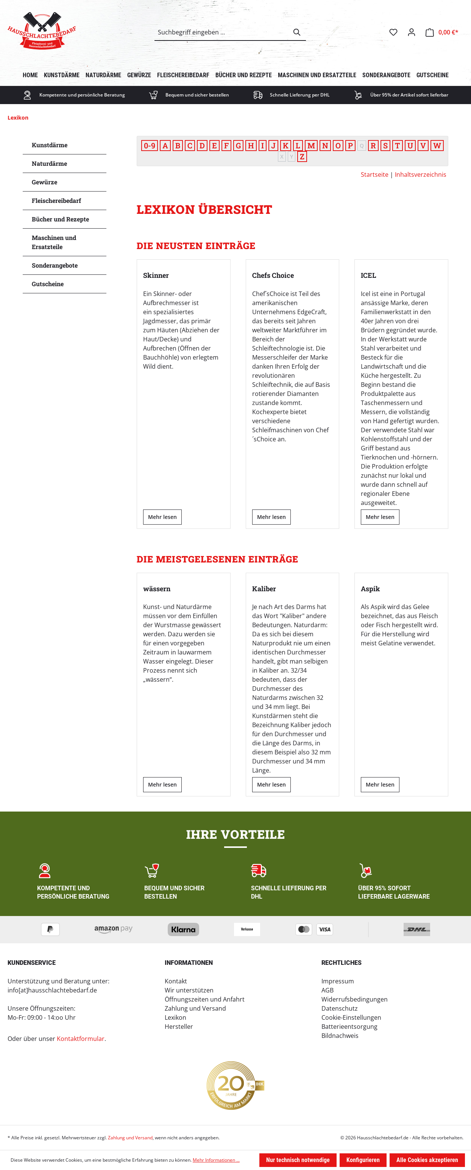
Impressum (337, 981)
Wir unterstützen (189, 990)
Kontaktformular (80, 1038)
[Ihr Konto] (411, 32)
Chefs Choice (273, 275)
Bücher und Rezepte (60, 219)
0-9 (149, 145)
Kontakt (176, 981)
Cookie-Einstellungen (351, 1017)
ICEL (368, 275)
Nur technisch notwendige (298, 1160)
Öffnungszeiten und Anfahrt (205, 999)
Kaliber (264, 588)
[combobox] (221, 32)
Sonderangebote (55, 265)
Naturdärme (49, 163)
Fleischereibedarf (56, 200)
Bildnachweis (340, 1035)
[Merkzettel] (393, 32)
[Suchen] (297, 32)
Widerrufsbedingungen (354, 999)
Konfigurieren (363, 1160)
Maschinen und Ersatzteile (54, 242)
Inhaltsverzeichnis (420, 174)
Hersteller (179, 1026)
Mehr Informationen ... (216, 1160)
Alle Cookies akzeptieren (427, 1160)
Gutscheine (48, 284)
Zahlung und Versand (195, 1008)
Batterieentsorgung (349, 1026)
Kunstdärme (49, 145)
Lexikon (175, 1017)
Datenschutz (339, 1008)
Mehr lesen (162, 516)
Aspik (370, 588)
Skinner (156, 275)
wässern (156, 588)
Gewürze (44, 182)
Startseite (374, 174)
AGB (327, 990)
